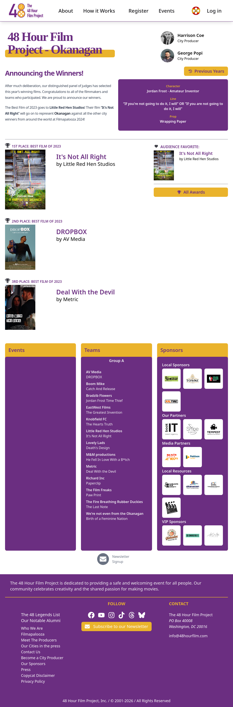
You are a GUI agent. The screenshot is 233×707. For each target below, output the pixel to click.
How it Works (99, 11)
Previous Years (206, 71)
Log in (212, 11)
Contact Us (30, 651)
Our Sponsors (33, 663)
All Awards (191, 192)
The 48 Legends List (40, 614)
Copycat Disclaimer (38, 675)
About (65, 11)
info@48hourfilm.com (188, 635)
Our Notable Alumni (41, 620)
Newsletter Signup (120, 559)
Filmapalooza (33, 634)
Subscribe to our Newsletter (116, 626)
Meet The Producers (39, 640)
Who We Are (32, 628)
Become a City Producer (42, 657)
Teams (92, 350)
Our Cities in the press (40, 645)
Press (25, 669)
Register (138, 11)
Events (167, 11)
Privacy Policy (33, 681)
